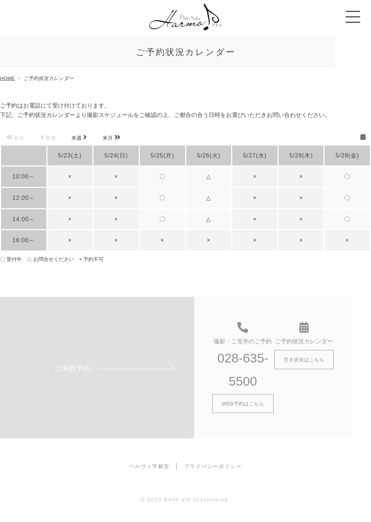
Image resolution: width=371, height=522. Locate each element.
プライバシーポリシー (213, 466)
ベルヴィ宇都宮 (149, 466)
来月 (111, 137)
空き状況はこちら (304, 363)
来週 (79, 137)
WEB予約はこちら (243, 407)
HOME (7, 78)
